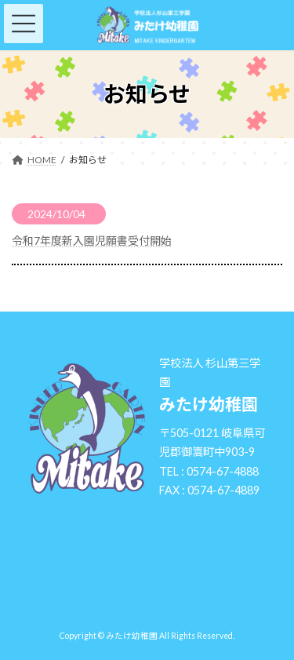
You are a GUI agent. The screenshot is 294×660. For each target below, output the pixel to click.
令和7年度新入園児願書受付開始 (92, 240)
